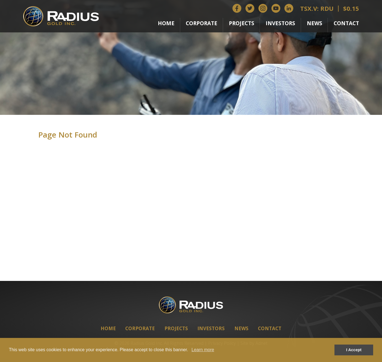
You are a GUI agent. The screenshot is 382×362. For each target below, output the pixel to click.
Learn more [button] (203, 349)
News (314, 23)
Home (166, 23)
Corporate (201, 23)
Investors (280, 23)
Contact (346, 23)
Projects (241, 23)
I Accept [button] (353, 350)
